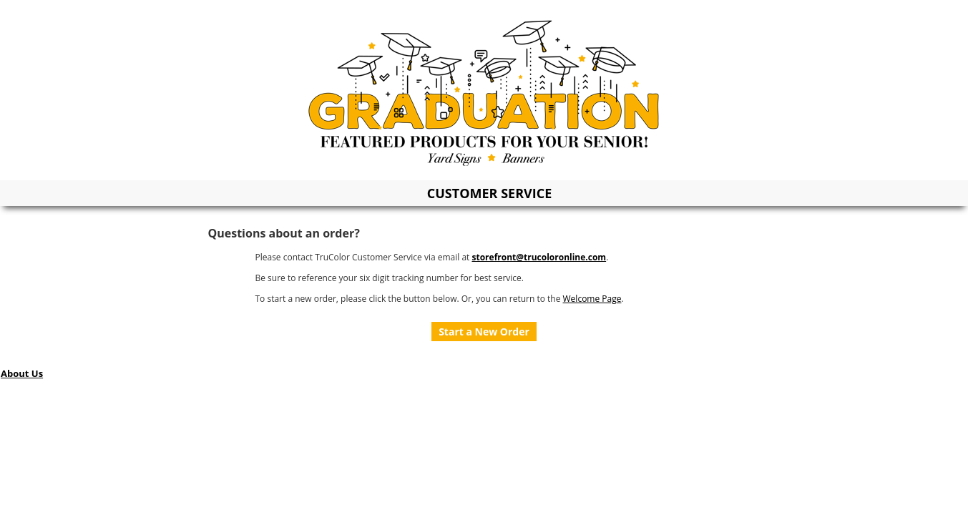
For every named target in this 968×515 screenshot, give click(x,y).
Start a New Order (484, 331)
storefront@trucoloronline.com (538, 257)
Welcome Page (592, 299)
